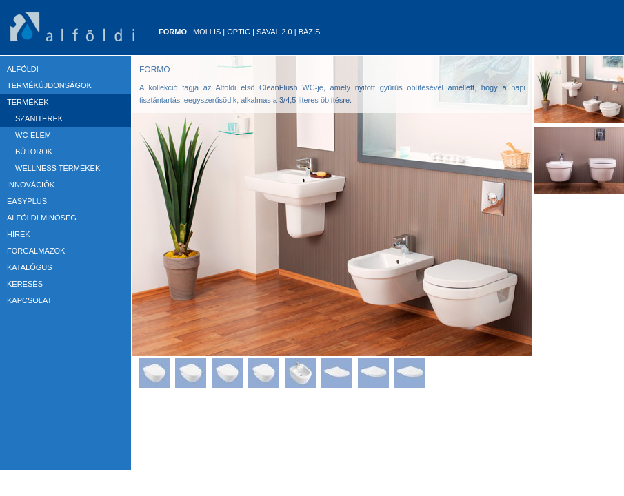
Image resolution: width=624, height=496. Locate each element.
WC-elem (33, 135)
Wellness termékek (57, 168)
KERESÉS (25, 284)
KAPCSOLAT (29, 300)
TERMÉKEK (28, 102)
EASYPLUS (27, 201)
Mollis (207, 32)
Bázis (310, 32)
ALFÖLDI (23, 69)
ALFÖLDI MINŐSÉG (42, 218)
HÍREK (18, 234)
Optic (238, 32)
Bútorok (33, 151)
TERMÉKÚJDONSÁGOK (49, 85)
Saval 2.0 (274, 32)
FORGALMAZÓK (36, 251)
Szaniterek (39, 118)
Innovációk (30, 184)
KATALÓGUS (29, 267)
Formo (173, 32)
